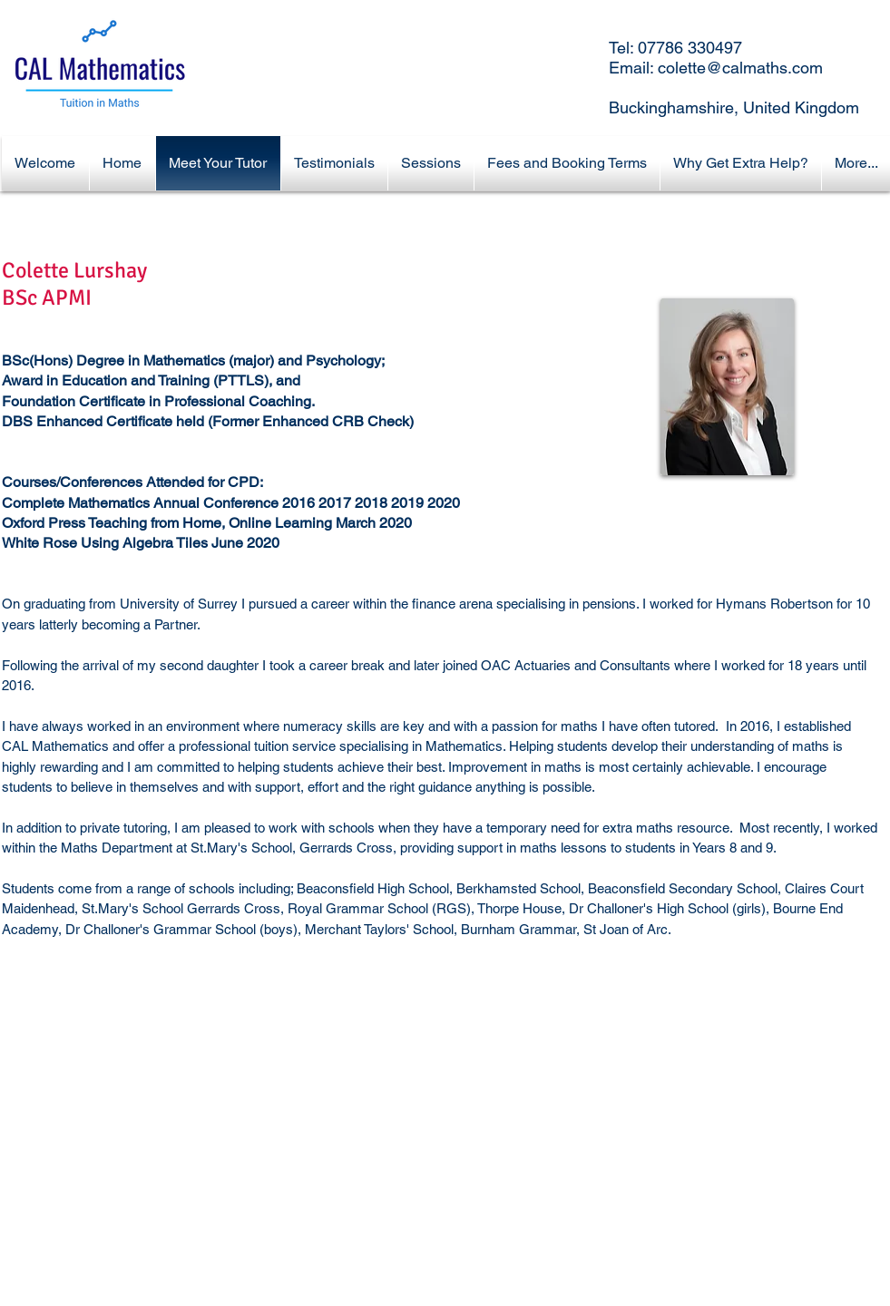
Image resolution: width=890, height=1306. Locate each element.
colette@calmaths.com (740, 67)
